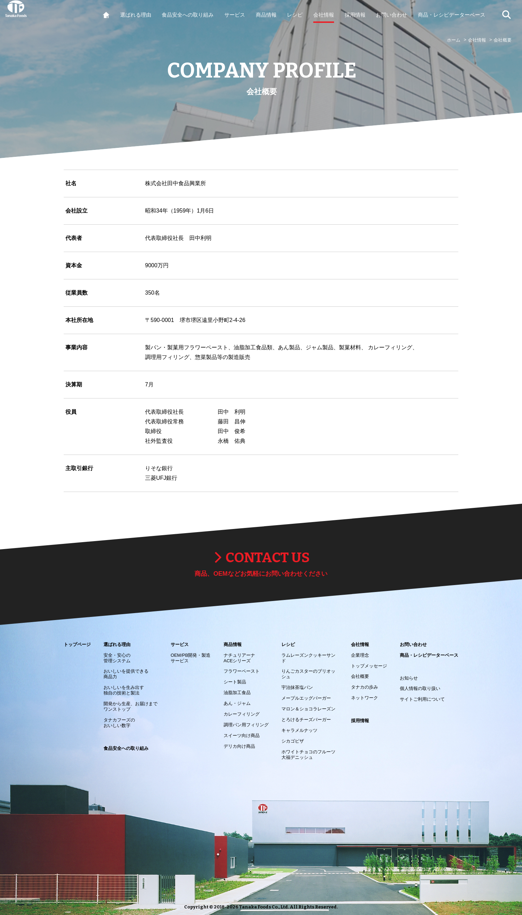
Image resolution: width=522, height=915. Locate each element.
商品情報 (233, 644)
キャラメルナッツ (299, 730)
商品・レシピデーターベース (429, 655)
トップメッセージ (369, 666)
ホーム (453, 40)
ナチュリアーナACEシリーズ (239, 658)
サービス (180, 644)
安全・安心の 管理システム (117, 658)
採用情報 (360, 720)
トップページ (77, 644)
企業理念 (360, 655)
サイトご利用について (422, 699)
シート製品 (235, 681)
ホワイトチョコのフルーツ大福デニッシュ (308, 754)
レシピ (288, 644)
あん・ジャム (237, 703)
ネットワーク (364, 697)
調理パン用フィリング (246, 724)
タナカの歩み (364, 687)
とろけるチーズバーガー (306, 719)
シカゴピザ (292, 741)
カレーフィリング (242, 714)
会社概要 (360, 676)
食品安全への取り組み (126, 748)
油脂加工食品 (237, 692)
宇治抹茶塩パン (297, 687)
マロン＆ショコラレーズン (308, 708)
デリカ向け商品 (239, 746)
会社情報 (477, 40)
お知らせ (409, 678)
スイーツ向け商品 (242, 735)
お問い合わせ (413, 644)
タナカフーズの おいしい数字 (119, 722)
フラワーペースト (242, 671)
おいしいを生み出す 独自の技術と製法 (124, 690)
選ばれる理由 (117, 644)
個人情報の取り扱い (420, 688)
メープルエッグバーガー (306, 698)
